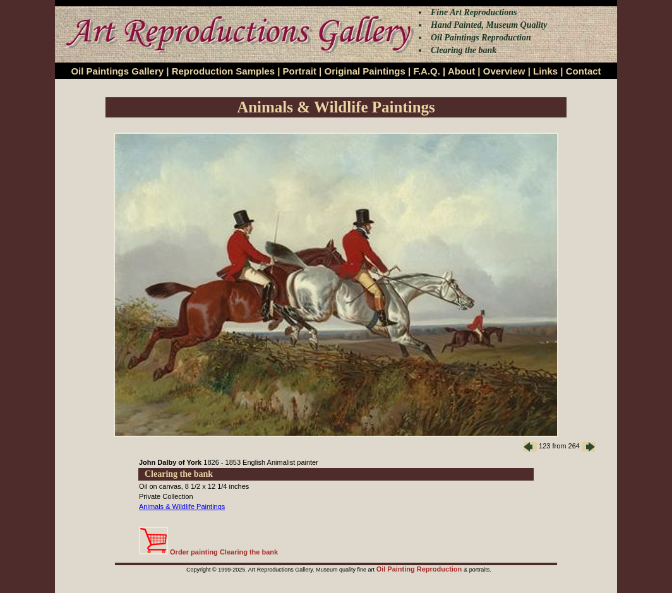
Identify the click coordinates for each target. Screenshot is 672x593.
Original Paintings (364, 71)
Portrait (299, 71)
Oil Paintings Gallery (117, 71)
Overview (504, 71)
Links (545, 71)
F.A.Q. (426, 71)
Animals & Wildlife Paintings (182, 506)
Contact (583, 71)
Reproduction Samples (223, 71)
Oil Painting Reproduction (420, 569)
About (461, 71)
